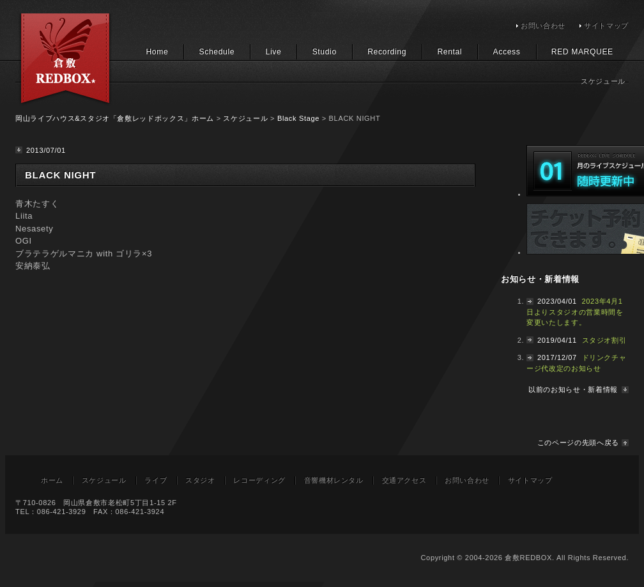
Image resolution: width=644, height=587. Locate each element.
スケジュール (245, 118)
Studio (324, 51)
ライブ (155, 480)
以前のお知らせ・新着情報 (573, 389)
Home (157, 51)
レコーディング (259, 480)
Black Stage (298, 118)
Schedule (217, 51)
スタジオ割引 (604, 340)
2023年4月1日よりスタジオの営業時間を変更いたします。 (574, 311)
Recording (386, 51)
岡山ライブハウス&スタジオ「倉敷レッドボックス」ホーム (114, 118)
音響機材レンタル (334, 480)
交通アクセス (404, 480)
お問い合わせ (543, 25)
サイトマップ (606, 25)
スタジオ (200, 480)
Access (507, 51)
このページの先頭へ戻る (578, 442)
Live (274, 51)
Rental (449, 51)
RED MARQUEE (582, 51)
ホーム (52, 480)
